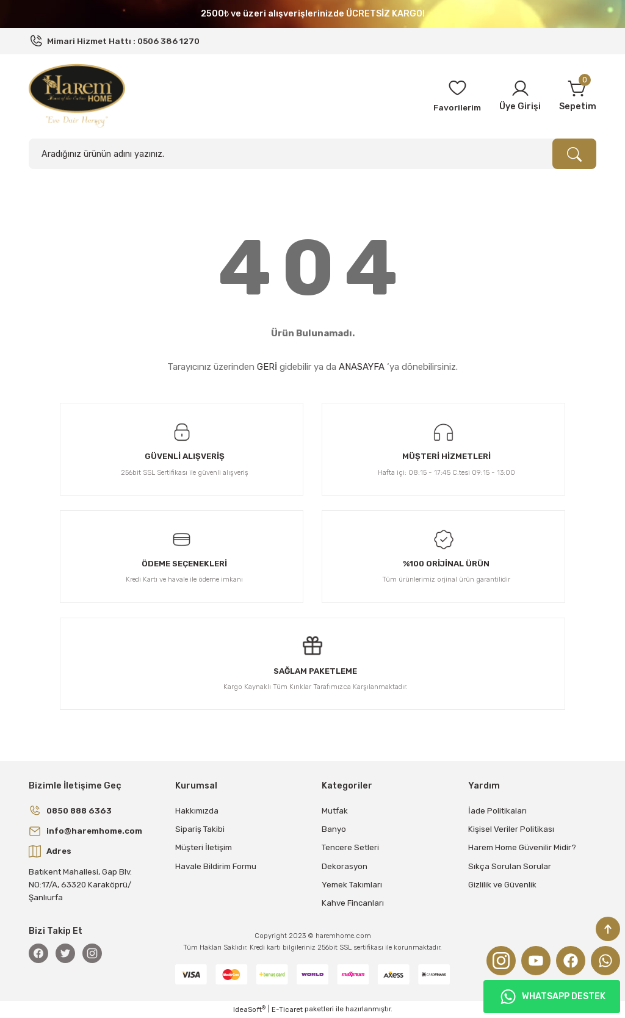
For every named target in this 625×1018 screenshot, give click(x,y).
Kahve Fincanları (353, 903)
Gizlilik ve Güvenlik (502, 884)
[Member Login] (520, 96)
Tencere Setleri (350, 847)
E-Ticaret (287, 1009)
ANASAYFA (362, 366)
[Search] (312, 154)
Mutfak (335, 810)
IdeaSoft (249, 1009)
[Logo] (77, 95)
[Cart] (577, 96)
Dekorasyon (344, 866)
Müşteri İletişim (203, 847)
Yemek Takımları (352, 884)
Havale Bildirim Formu (215, 866)
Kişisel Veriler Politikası (511, 829)
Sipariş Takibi (200, 829)
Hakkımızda (197, 810)
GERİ (267, 366)
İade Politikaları (497, 810)
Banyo (334, 829)
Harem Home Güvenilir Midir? (522, 847)
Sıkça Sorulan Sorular (509, 866)
